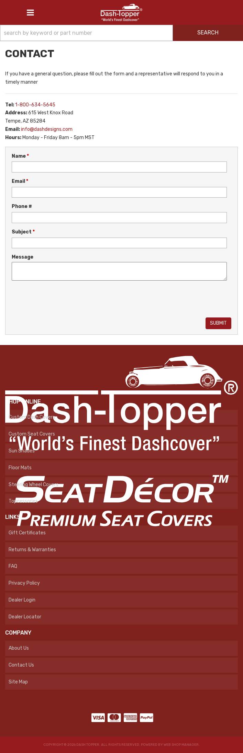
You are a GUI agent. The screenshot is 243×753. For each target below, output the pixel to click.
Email (20, 181)
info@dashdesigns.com (47, 129)
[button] (121, 33)
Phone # (22, 206)
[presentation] (64, 299)
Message (22, 257)
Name (20, 156)
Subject (23, 232)
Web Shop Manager (181, 745)
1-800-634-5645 (35, 105)
